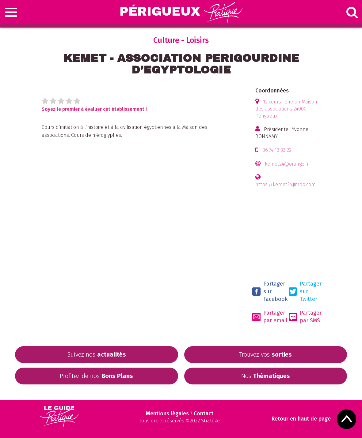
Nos (265, 376)
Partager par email (270, 316)
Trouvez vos (265, 354)
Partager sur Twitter (305, 291)
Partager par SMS (305, 316)
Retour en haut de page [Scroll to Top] (301, 419)
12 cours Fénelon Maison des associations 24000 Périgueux (286, 109)
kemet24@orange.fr (287, 164)
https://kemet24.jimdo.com (285, 184)
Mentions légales (167, 413)
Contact (203, 413)
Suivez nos (96, 354)
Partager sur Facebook (270, 291)
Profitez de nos (96, 376)
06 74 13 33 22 (277, 150)
